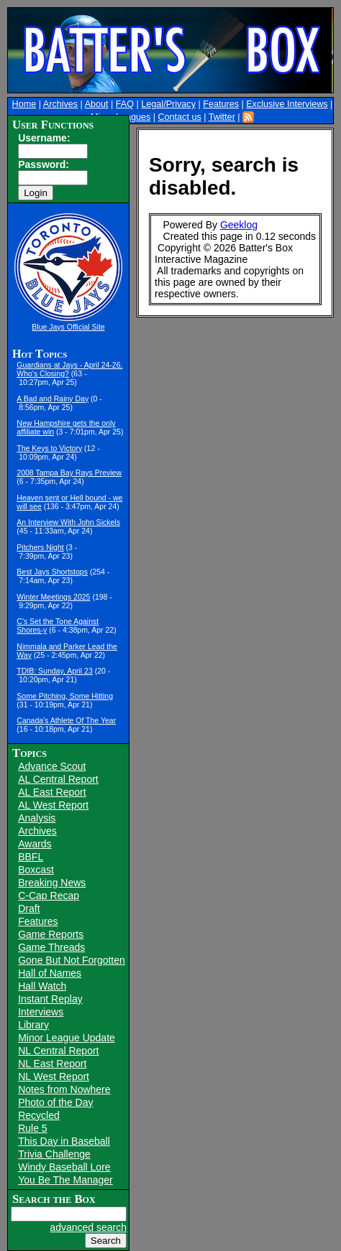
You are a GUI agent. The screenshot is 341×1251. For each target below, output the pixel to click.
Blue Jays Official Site (68, 326)
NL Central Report (58, 1050)
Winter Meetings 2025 (53, 596)
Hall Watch (42, 986)
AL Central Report (58, 779)
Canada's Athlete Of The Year (66, 720)
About (97, 104)
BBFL (30, 856)
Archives (60, 104)
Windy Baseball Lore (64, 1167)
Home (24, 104)
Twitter (222, 117)
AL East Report (52, 792)
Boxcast (36, 869)
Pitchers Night (40, 547)
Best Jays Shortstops (52, 571)
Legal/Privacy (168, 104)
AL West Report (53, 805)
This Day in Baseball (64, 1141)
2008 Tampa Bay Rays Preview (69, 472)
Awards (34, 844)
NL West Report (53, 1076)
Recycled (39, 1115)
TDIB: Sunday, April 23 (54, 670)
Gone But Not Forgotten (71, 960)
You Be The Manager (65, 1180)
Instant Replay (50, 999)
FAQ (125, 104)
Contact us (179, 117)
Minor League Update (66, 1037)
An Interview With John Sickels (68, 522)
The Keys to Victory (49, 448)
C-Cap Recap (48, 895)
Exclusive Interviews (286, 104)
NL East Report (52, 1063)
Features (221, 104)
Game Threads (51, 947)
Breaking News (52, 882)
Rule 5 (32, 1128)
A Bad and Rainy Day (52, 398)
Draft (29, 908)
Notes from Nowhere (64, 1089)
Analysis (36, 818)
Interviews (40, 1012)
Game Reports (50, 934)
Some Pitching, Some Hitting (65, 696)
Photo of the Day (55, 1102)
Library (33, 1025)
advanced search (88, 1227)
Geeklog (239, 225)
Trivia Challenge (54, 1154)
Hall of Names (49, 973)
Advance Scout (52, 766)
